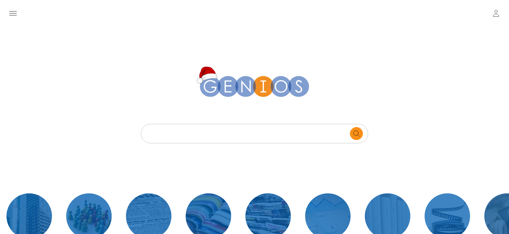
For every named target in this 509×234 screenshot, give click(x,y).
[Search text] (247, 133)
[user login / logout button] (496, 13)
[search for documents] (356, 133)
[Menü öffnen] (12, 13)
